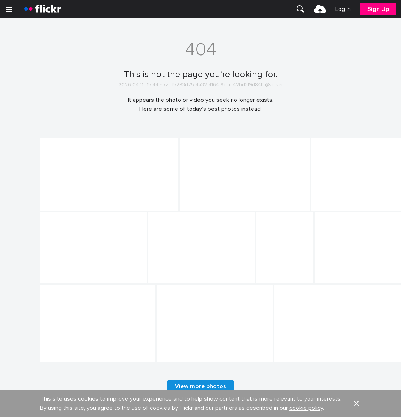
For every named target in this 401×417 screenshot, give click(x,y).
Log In (343, 9)
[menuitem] (300, 9)
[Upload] (320, 9)
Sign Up (378, 9)
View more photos (200, 386)
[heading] (42, 9)
